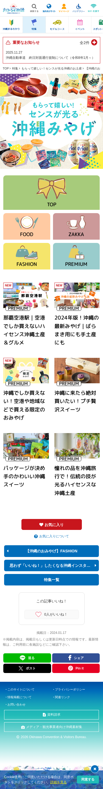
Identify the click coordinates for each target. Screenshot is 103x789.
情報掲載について (19, 697)
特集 (15, 68)
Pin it (79, 668)
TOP (6, 68)
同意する (87, 779)
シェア (79, 658)
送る (31, 658)
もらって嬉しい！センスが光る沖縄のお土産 (51, 68)
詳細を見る (58, 782)
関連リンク (62, 697)
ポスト (27, 668)
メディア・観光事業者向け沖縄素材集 (54, 727)
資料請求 (53, 715)
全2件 (85, 42)
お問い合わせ (16, 704)
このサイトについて (21, 689)
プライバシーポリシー (70, 689)
